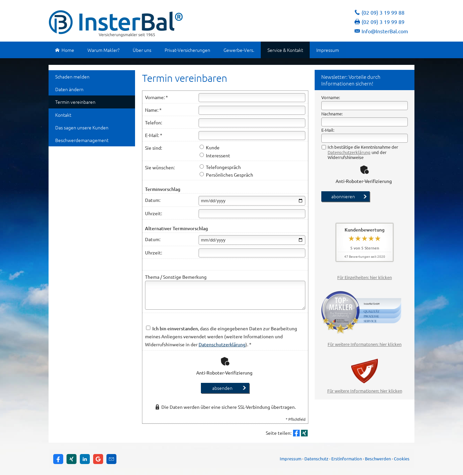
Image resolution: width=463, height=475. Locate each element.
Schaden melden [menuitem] (72, 76)
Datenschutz (316, 458)
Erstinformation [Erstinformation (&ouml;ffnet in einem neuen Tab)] (346, 458)
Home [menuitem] (64, 50)
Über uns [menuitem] (142, 50)
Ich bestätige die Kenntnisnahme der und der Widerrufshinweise (360, 152)
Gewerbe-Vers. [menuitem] (239, 50)
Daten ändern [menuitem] (69, 89)
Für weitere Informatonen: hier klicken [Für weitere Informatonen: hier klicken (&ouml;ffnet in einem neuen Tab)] (364, 344)
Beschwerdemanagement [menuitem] (81, 140)
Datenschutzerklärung (349, 152)
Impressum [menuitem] (327, 50)
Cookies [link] (401, 458)
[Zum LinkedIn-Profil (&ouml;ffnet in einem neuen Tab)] (85, 459)
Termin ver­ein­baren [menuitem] (75, 101)
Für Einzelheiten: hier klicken (364, 277)
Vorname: (330, 97)
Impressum (290, 458)
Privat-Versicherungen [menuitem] (187, 50)
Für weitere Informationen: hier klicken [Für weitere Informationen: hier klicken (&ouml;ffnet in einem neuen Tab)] (364, 391)
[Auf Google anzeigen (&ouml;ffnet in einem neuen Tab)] (98, 459)
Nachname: (332, 113)
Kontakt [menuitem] (63, 114)
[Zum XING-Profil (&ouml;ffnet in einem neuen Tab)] (72, 459)
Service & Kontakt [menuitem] (285, 50)
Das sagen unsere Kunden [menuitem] (81, 127)
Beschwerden (378, 458)
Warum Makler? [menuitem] (103, 50)
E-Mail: (327, 130)
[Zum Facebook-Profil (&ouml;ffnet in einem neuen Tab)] (58, 459)
